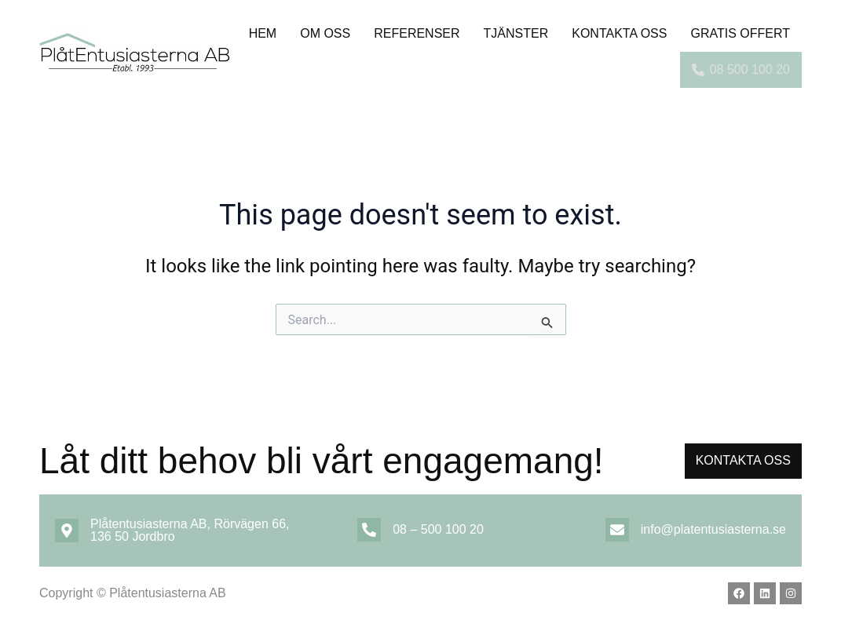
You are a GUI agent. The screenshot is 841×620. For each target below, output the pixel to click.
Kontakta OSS (619, 33)
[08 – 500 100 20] (369, 530)
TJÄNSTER (516, 33)
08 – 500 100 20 (438, 529)
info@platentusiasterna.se (713, 529)
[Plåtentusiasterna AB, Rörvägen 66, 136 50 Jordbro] (67, 530)
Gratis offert (740, 33)
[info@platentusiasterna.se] (617, 530)
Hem (263, 33)
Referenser (416, 33)
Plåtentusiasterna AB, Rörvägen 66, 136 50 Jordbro (190, 530)
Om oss (325, 33)
